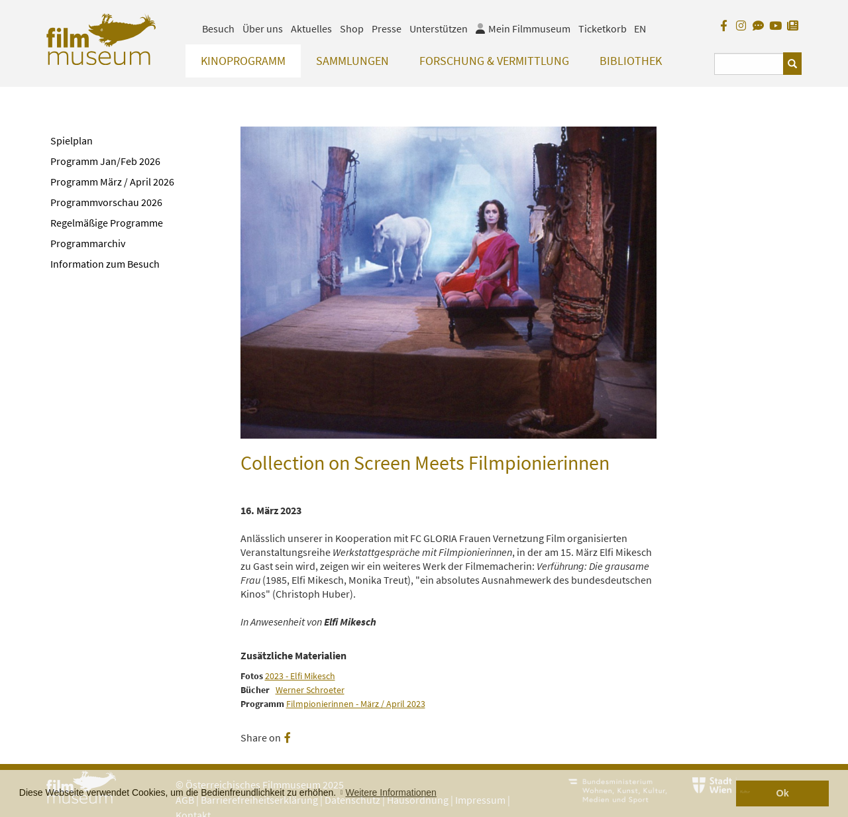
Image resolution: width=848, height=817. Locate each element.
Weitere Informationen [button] (390, 792)
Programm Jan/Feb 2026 (105, 161)
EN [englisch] (640, 28)
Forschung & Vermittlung (494, 60)
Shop (352, 28)
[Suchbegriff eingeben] (749, 64)
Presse (386, 28)
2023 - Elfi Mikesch (300, 676)
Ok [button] (782, 793)
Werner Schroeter (310, 690)
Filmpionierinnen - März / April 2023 (355, 704)
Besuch (218, 28)
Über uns (262, 28)
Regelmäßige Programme (106, 222)
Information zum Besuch (105, 263)
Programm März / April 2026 (112, 181)
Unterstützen (438, 28)
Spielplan (71, 140)
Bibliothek (631, 60)
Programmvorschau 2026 (106, 202)
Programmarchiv (87, 243)
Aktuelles (311, 28)
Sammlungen (352, 60)
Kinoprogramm (243, 60)
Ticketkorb (602, 28)
